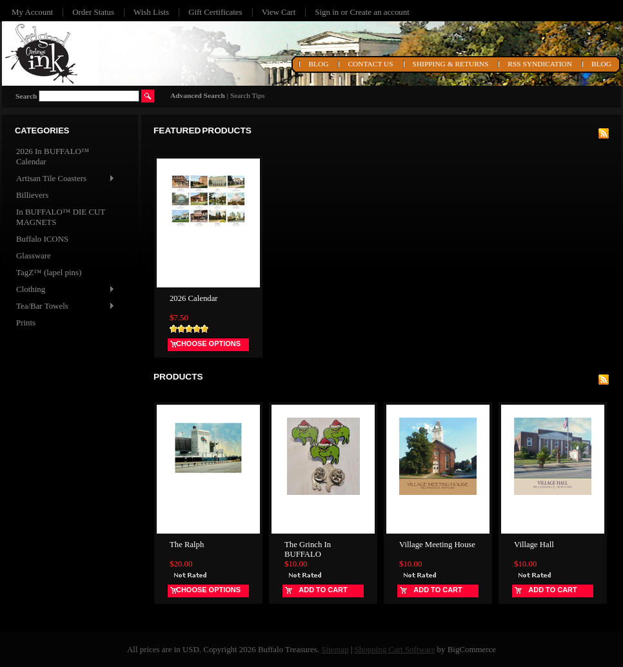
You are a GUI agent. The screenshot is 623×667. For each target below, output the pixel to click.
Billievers (32, 195)
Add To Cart (323, 590)
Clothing (65, 289)
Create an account (379, 12)
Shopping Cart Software (395, 649)
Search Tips (247, 95)
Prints (25, 322)
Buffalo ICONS (42, 239)
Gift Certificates (215, 12)
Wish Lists (151, 12)
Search (26, 96)
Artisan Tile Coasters (65, 178)
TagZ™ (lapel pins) (48, 272)
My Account (32, 12)
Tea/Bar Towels (65, 306)
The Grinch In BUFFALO (307, 549)
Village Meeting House (437, 544)
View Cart (279, 12)
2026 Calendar (194, 298)
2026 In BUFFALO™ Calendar (53, 156)
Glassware (33, 255)
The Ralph (187, 544)
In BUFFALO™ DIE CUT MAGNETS (60, 217)
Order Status (93, 12)
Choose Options (208, 343)
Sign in (327, 12)
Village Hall (534, 544)
